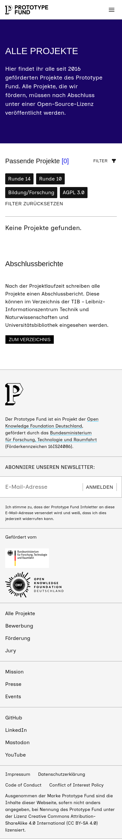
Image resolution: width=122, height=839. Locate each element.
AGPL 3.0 (74, 192)
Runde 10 (50, 179)
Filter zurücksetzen (34, 203)
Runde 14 (19, 179)
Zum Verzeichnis (29, 339)
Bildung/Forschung (31, 192)
